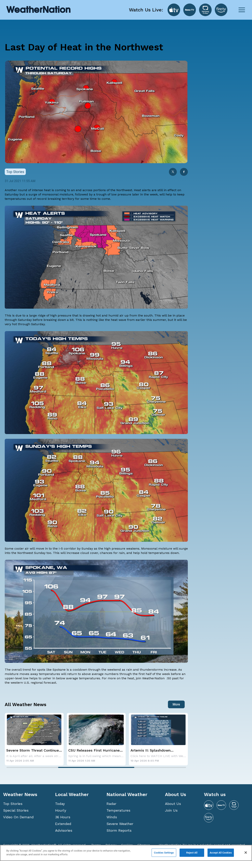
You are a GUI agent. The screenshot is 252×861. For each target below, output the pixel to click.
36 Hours (62, 817)
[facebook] (184, 172)
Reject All (191, 852)
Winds (112, 817)
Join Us (171, 810)
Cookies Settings (164, 852)
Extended (63, 824)
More (176, 704)
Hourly (60, 810)
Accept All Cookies (221, 852)
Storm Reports (119, 830)
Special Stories (16, 810)
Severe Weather (120, 824)
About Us (173, 804)
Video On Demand (18, 817)
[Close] (245, 852)
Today (60, 804)
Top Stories (12, 804)
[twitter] (172, 172)
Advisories (63, 830)
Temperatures (118, 810)
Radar (111, 804)
